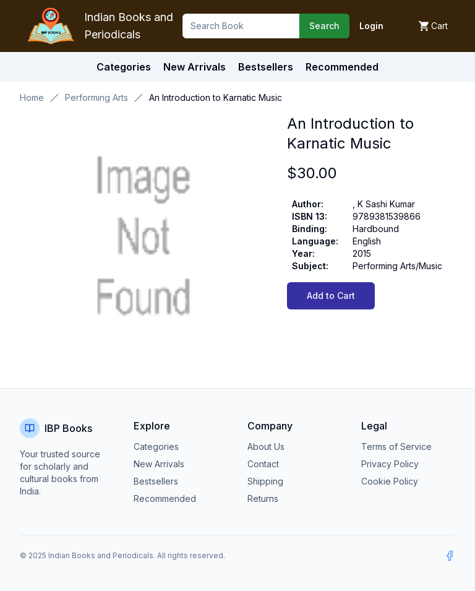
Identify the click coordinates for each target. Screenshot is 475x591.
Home (32, 97)
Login (371, 25)
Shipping (265, 481)
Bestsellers (156, 481)
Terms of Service (396, 446)
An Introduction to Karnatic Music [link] (215, 97)
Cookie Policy (389, 481)
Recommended (165, 498)
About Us (266, 446)
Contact (263, 464)
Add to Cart (331, 295)
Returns (262, 498)
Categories (123, 67)
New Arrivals (159, 464)
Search (324, 25)
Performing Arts (96, 97)
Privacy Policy (390, 464)
